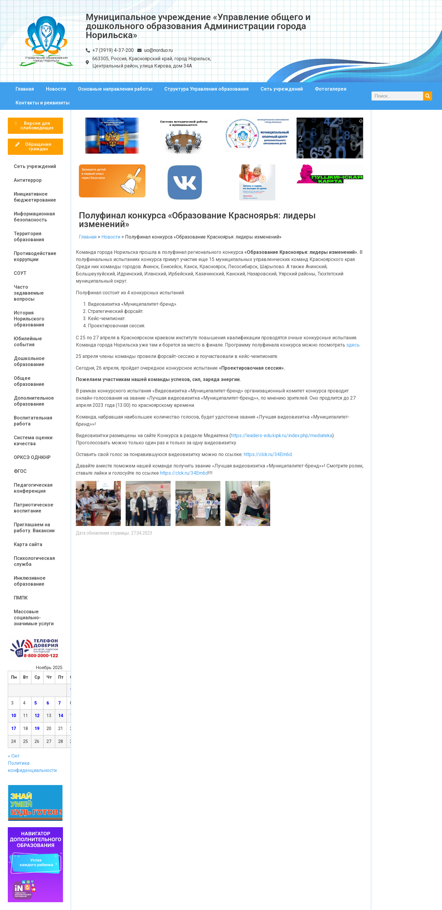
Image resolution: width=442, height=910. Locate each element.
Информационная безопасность (34, 217)
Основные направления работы (115, 89)
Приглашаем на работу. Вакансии (34, 527)
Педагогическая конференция (33, 488)
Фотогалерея (330, 89)
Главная (25, 89)
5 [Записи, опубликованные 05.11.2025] (35, 703)
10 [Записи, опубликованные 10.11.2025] (13, 715)
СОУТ (20, 273)
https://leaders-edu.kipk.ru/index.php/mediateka (281, 435)
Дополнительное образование (34, 401)
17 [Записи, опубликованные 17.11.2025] (13, 728)
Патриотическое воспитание (33, 508)
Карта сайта (28, 544)
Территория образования (29, 236)
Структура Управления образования (206, 89)
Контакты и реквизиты (43, 103)
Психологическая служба (34, 561)
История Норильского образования (29, 319)
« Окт (13, 756)
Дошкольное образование (29, 361)
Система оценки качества (33, 440)
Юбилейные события (28, 341)
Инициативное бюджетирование (35, 197)
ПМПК (21, 598)
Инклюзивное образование (30, 581)
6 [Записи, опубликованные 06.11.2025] (47, 703)
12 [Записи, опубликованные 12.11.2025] (36, 715)
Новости (56, 89)
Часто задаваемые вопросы (29, 293)
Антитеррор (28, 180)
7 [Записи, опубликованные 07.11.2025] (59, 703)
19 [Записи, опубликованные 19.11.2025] (36, 728)
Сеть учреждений (282, 89)
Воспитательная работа (33, 421)
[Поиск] (427, 96)
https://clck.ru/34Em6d (268, 454)
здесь (353, 345)
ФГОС (20, 471)
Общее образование (29, 381)
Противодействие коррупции (35, 256)
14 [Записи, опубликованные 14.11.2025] (60, 715)
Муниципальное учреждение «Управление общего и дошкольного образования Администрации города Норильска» (198, 26)
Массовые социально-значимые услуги (34, 617)
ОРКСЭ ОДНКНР (32, 457)
